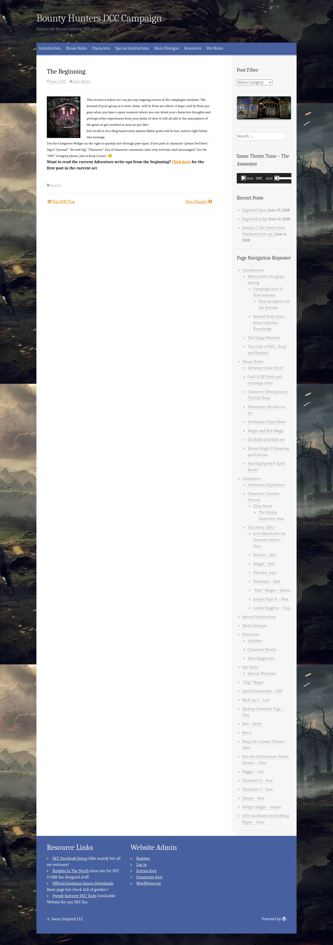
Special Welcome (262, 673)
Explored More (254, 210)
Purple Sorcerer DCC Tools (74, 896)
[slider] (259, 178)
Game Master (82, 81)
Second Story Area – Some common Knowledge (270, 322)
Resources (192, 48)
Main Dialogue (166, 48)
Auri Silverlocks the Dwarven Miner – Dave (269, 540)
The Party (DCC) (261, 527)
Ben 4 (247, 732)
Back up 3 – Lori (256, 700)
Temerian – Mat (266, 581)
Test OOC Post (63, 201)
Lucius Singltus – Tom (271, 608)
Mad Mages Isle (261, 658)
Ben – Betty (252, 724)
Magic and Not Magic (266, 430)
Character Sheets (262, 649)
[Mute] (276, 178)
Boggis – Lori (253, 771)
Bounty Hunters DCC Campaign (99, 18)
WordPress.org (148, 883)
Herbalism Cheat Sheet (267, 422)
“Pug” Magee (253, 682)
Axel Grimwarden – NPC (262, 691)
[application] (264, 178)
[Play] (243, 178)
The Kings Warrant (264, 337)
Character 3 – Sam (257, 789)
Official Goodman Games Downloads (83, 883)
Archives (255, 640)
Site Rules (215, 48)
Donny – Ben (253, 798)
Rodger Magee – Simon (261, 807)
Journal (56, 185)
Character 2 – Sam (257, 780)
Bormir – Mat (264, 555)
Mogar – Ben (264, 563)
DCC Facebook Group (70, 858)
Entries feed (146, 871)
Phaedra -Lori (264, 572)
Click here (181, 162)
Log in (141, 864)
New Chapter (196, 201)
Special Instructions (132, 48)
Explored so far (255, 219)
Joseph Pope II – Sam (270, 599)
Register (143, 858)
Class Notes (262, 506)
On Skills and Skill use (266, 439)
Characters (101, 48)
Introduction (50, 48)
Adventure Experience (266, 485)
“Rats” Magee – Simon (272, 590)
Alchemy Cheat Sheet (265, 368)
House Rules (76, 48)
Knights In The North (71, 871)
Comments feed (149, 877)
